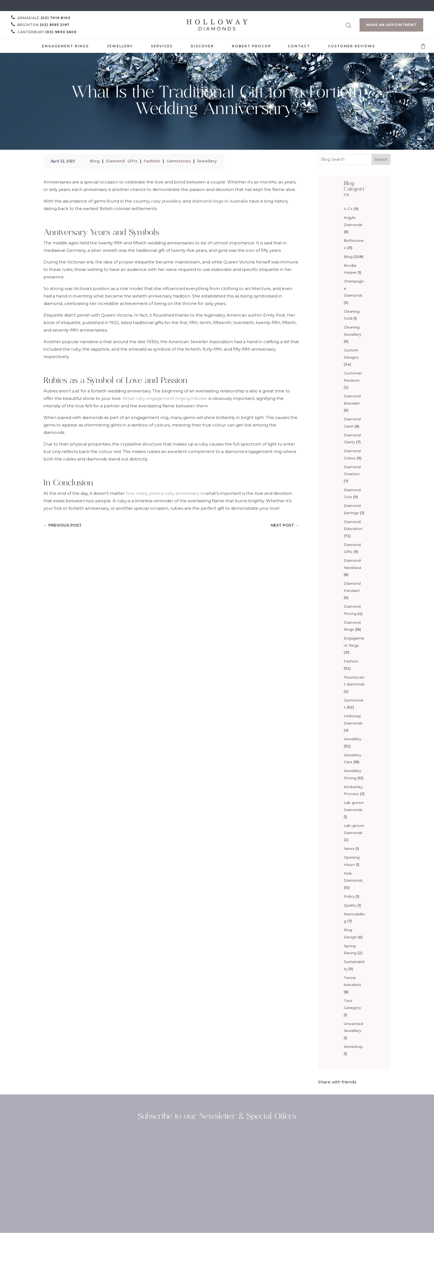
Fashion (152, 161)
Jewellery (207, 161)
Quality (350, 905)
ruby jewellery (166, 201)
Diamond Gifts (122, 161)
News (349, 848)
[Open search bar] (348, 24)
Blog (95, 161)
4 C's (348, 208)
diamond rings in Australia (220, 201)
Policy (349, 896)
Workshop (353, 1046)
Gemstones (178, 161)
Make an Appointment (391, 25)
